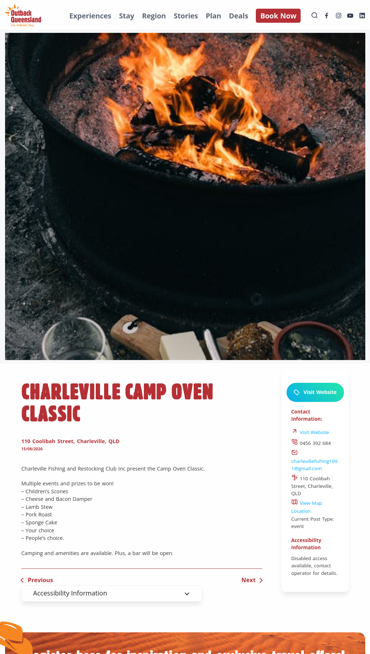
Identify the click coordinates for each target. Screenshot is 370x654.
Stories (186, 16)
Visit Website (314, 392)
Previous (40, 580)
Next (248, 580)
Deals (238, 16)
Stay (126, 16)
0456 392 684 (311, 443)
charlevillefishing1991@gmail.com (314, 461)
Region (154, 16)
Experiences (90, 16)
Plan (213, 16)
